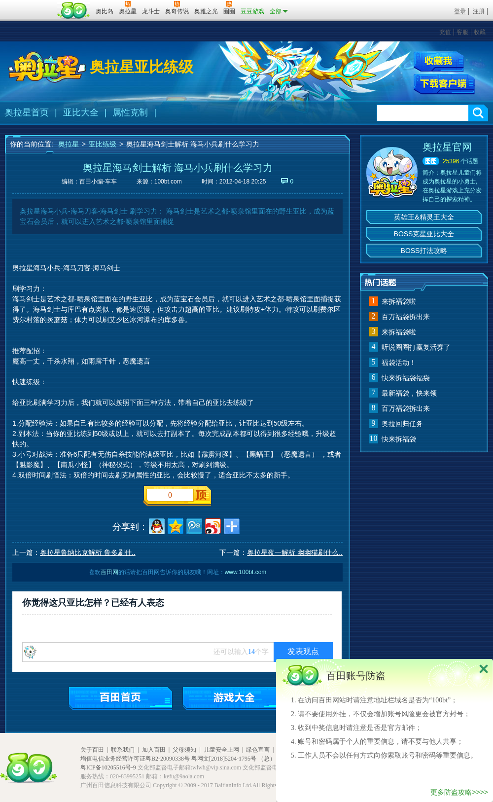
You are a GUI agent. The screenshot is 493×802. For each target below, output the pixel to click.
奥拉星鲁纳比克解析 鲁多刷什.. (88, 552)
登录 (460, 11)
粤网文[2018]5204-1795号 (223, 758)
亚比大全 (81, 112)
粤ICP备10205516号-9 (108, 767)
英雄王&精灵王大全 (424, 217)
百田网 (74, 10)
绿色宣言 (258, 749)
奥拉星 (68, 144)
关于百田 (92, 749)
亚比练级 (102, 144)
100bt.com (168, 181)
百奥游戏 (29, 4)
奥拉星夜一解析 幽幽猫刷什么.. (295, 552)
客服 (462, 32)
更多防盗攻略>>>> (459, 792)
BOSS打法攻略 (424, 251)
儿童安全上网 (221, 749)
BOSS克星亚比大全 (424, 234)
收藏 (480, 32)
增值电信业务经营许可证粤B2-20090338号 (135, 758)
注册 (479, 11)
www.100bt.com (246, 572)
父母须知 (184, 749)
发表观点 (303, 651)
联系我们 (123, 749)
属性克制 (130, 112)
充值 (445, 32)
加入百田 (154, 749)
